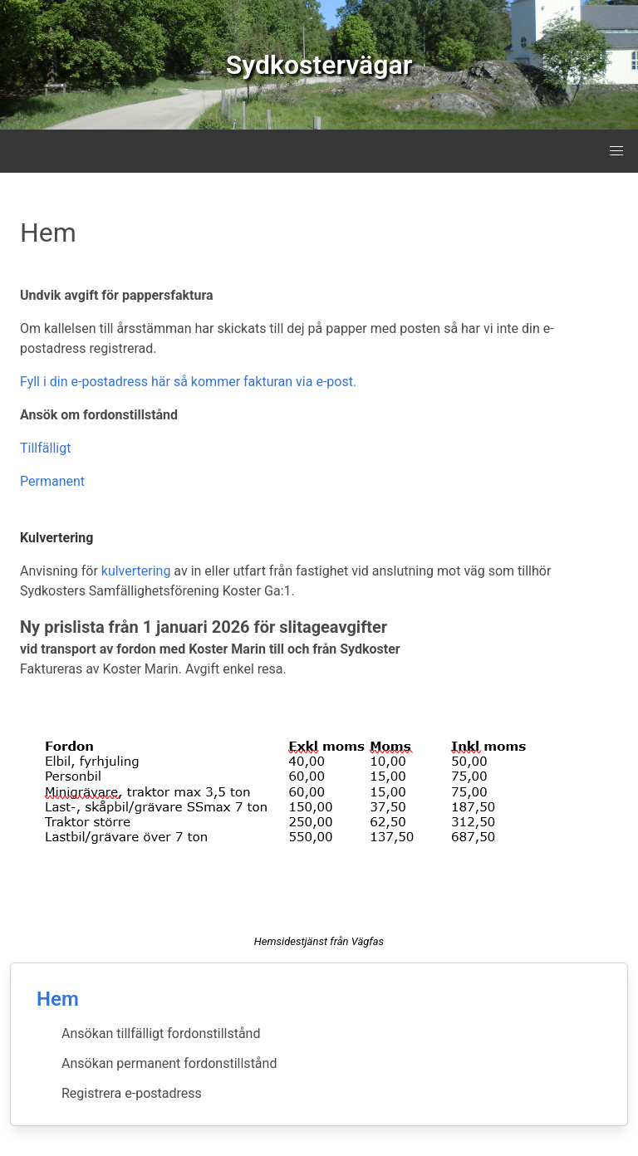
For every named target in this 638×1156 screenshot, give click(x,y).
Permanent (52, 481)
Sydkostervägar (319, 65)
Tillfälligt (45, 448)
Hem (58, 999)
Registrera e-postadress (131, 1093)
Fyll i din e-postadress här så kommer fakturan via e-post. (188, 381)
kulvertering (136, 571)
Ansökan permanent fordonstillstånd (169, 1063)
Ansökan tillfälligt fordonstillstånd (160, 1033)
